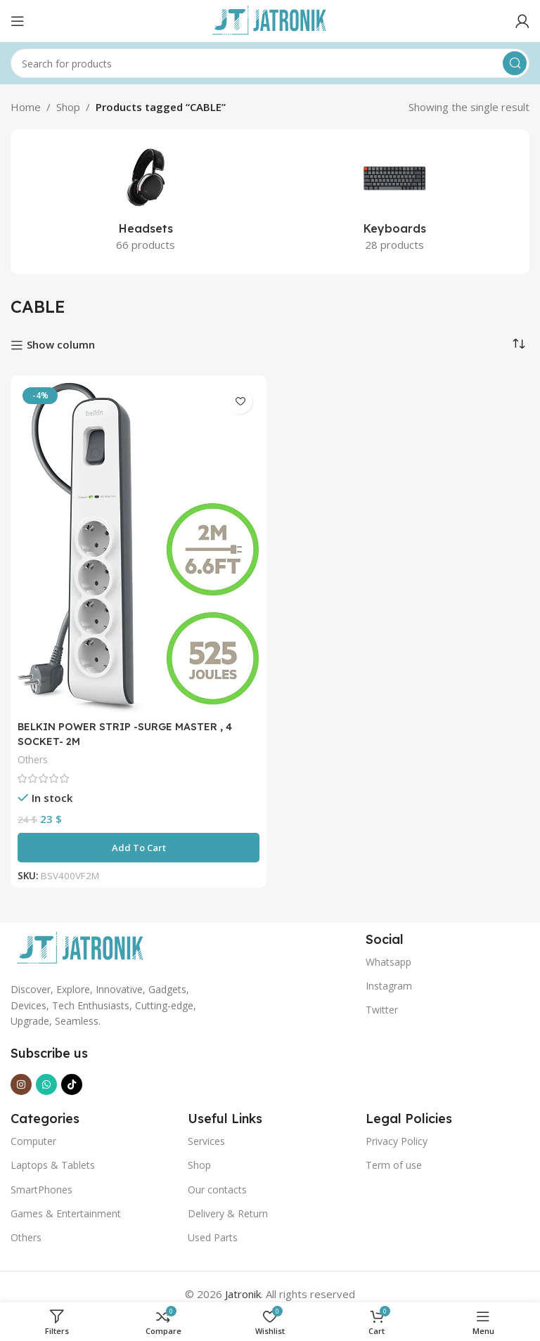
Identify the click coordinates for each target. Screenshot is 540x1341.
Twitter (382, 1009)
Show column (61, 345)
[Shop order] (518, 343)
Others (33, 759)
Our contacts (217, 1189)
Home (26, 107)
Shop (68, 107)
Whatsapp (388, 961)
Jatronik (243, 1294)
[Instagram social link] (21, 1084)
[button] (138, 847)
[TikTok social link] (71, 1084)
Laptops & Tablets (53, 1165)
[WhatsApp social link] (46, 1084)
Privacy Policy (397, 1141)
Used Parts (213, 1237)
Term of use (394, 1165)
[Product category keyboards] (394, 201)
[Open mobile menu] (18, 21)
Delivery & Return (228, 1213)
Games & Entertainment (66, 1213)
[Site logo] (270, 20)
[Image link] (81, 947)
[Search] (270, 63)
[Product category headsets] (145, 201)
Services (206, 1141)
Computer (33, 1141)
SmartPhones (41, 1189)
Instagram (389, 985)
